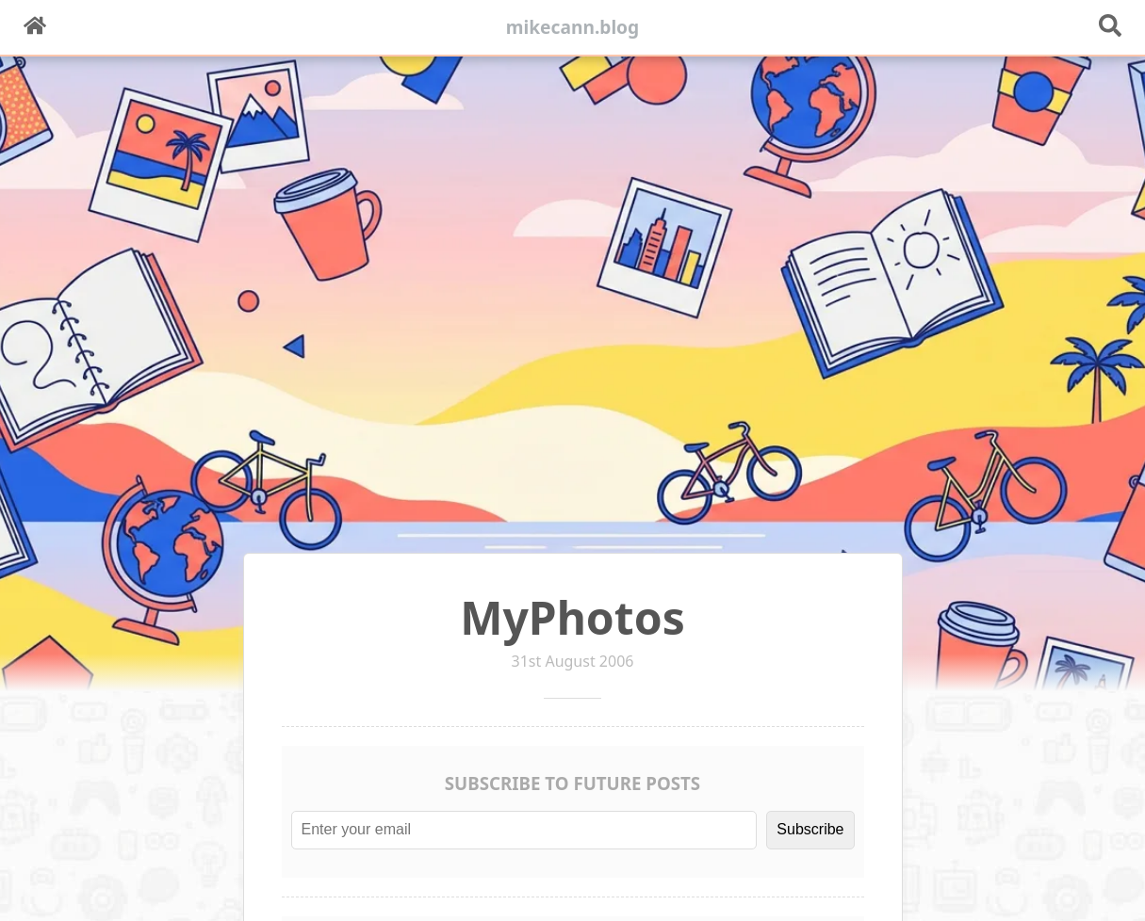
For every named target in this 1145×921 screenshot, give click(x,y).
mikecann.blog (573, 27)
